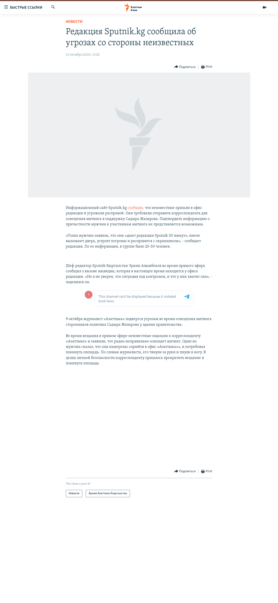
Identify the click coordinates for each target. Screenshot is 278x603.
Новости (74, 22)
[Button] (185, 67)
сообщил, (136, 208)
